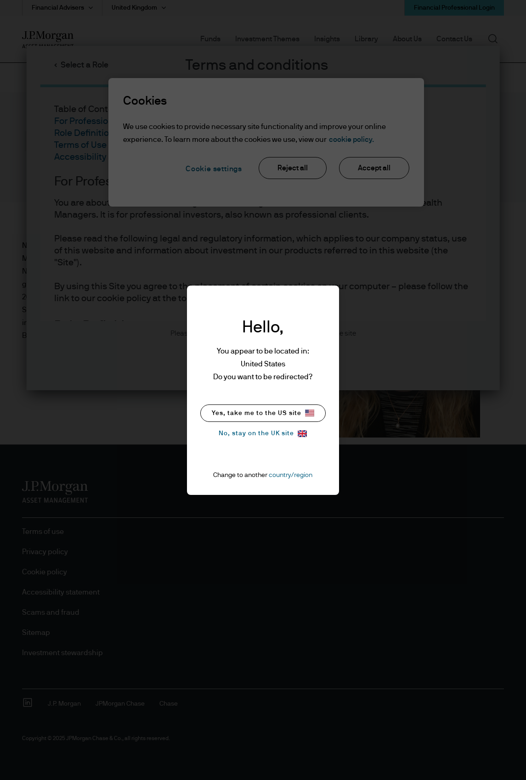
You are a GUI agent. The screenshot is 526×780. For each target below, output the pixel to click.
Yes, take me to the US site (263, 413)
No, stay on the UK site (263, 433)
